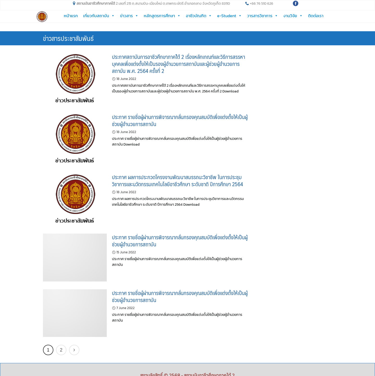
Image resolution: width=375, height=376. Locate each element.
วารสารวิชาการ (262, 15)
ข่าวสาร (129, 15)
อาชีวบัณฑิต (199, 15)
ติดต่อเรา (315, 15)
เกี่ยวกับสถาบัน (99, 15)
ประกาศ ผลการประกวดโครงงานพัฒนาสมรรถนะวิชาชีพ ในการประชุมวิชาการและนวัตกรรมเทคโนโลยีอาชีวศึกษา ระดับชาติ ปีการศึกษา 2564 (177, 172)
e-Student (229, 15)
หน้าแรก (71, 15)
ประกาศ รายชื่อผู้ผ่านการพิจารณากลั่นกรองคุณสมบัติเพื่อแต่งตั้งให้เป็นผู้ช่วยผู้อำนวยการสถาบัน (180, 112)
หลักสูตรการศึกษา (162, 15)
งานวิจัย (293, 15)
